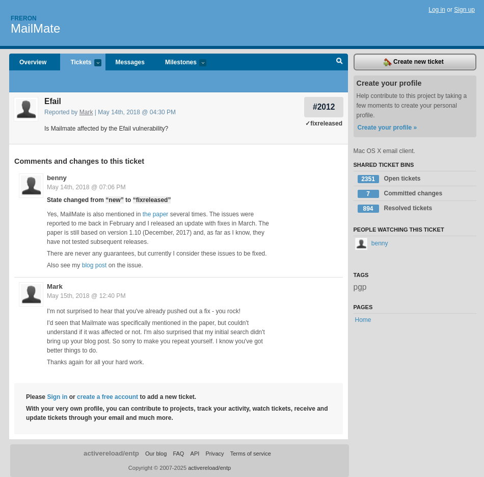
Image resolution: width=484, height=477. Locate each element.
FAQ (178, 453)
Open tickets (389, 179)
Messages (130, 62)
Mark (86, 112)
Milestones (180, 63)
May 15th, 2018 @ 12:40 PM (86, 295)
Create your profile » (387, 127)
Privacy (214, 453)
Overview (32, 62)
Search (339, 62)
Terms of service (250, 453)
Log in (436, 9)
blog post (94, 265)
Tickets (80, 63)
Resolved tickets (395, 209)
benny (57, 178)
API (195, 453)
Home (363, 319)
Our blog (156, 453)
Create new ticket (414, 62)
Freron (24, 18)
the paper (156, 214)
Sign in (57, 396)
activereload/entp (111, 453)
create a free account (107, 396)
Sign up (464, 9)
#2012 (324, 107)
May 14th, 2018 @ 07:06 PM (86, 187)
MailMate (35, 28)
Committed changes (400, 194)
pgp (360, 287)
